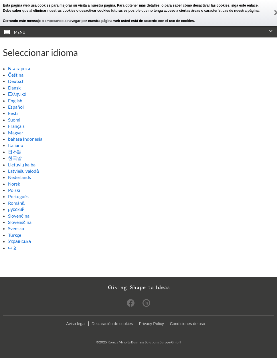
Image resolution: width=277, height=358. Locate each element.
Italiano (15, 145)
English (15, 100)
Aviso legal (75, 323)
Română (16, 203)
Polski (14, 190)
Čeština (15, 74)
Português (18, 196)
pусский (16, 209)
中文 (12, 247)
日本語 (15, 151)
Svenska (16, 228)
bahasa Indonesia (25, 139)
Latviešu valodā (23, 171)
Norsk (14, 183)
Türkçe (14, 235)
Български (19, 68)
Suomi (14, 119)
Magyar (15, 132)
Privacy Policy (151, 323)
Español (16, 107)
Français (16, 126)
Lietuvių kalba (21, 164)
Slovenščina (19, 222)
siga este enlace (244, 5)
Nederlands (19, 177)
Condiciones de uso (187, 323)
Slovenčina (18, 215)
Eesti (13, 113)
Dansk (14, 87)
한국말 (15, 158)
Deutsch (16, 81)
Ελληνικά (17, 94)
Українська (19, 241)
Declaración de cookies (112, 323)
